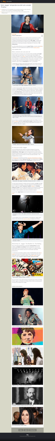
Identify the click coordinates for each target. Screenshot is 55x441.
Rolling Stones (33, 430)
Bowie (33, 186)
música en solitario (26, 218)
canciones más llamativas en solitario (35, 157)
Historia (26, 430)
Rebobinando (15, 157)
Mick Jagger (34, 255)
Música (20, 430)
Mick (24, 56)
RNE (22, 10)
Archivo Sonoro (17, 10)
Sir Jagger (16, 121)
